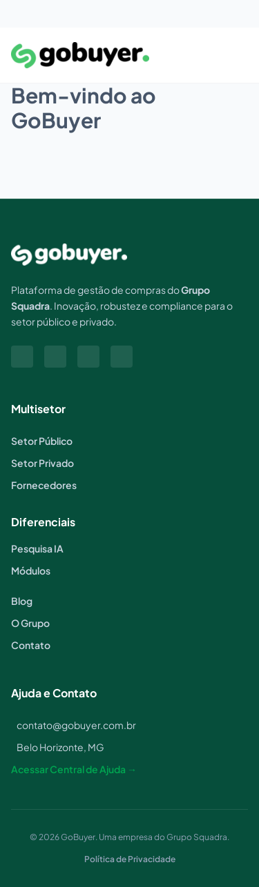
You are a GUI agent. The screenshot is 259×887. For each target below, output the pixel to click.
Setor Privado (42, 463)
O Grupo (30, 623)
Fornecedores (44, 485)
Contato (30, 645)
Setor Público (42, 441)
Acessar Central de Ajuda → (74, 769)
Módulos (30, 570)
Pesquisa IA (37, 548)
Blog (21, 601)
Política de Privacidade (129, 859)
